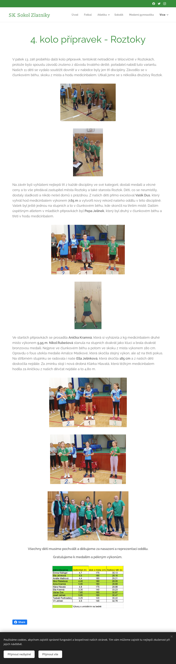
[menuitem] (70, 14)
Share (19, 622)
